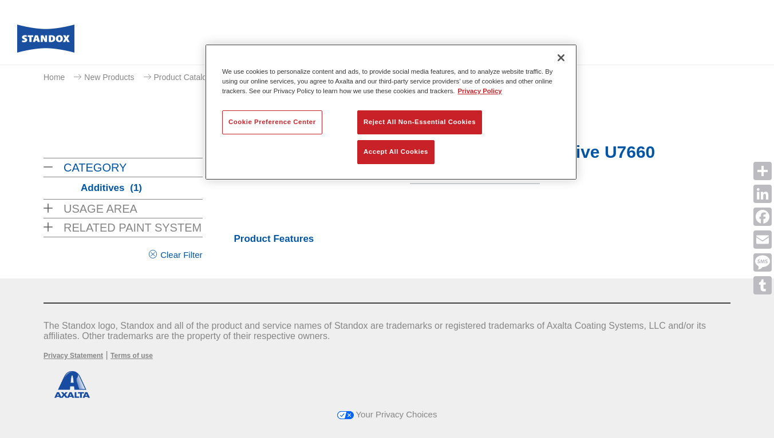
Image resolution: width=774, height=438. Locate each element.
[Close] (561, 57)
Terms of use (131, 356)
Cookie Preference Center (272, 121)
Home (54, 77)
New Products (109, 77)
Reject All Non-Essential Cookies (420, 121)
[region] (391, 112)
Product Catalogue (187, 77)
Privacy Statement (73, 356)
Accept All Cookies (396, 151)
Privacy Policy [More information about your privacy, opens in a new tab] (480, 90)
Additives (111, 187)
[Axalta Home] (45, 42)
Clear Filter (181, 255)
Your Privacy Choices (387, 414)
